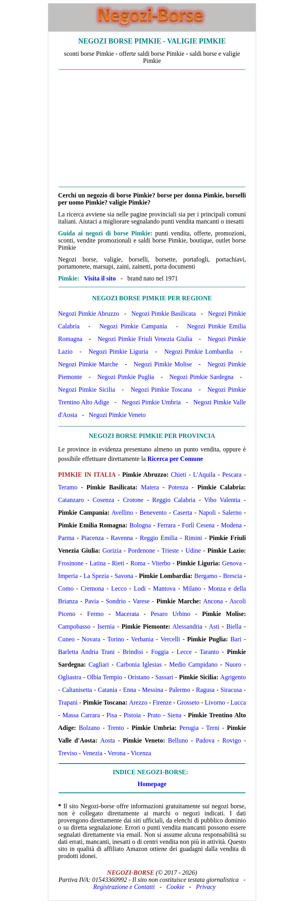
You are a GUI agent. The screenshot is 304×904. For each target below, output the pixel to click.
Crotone (133, 500)
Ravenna (122, 537)
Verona (116, 753)
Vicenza (141, 753)
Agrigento (233, 677)
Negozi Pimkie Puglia (125, 376)
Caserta (182, 512)
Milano (191, 588)
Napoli (207, 512)
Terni (213, 727)
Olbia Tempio (104, 677)
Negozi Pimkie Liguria (118, 351)
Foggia (160, 651)
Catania (107, 689)
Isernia (106, 626)
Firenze (162, 702)
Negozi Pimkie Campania (133, 326)
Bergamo (205, 575)
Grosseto (188, 702)
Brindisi (133, 651)
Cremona (92, 588)
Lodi (140, 588)
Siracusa (231, 689)
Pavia (92, 601)
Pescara (231, 474)
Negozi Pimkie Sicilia (86, 389)
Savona (123, 575)
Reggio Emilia (158, 537)
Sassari (164, 677)
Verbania (142, 639)
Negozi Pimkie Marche (88, 364)
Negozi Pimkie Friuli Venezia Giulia (144, 338)
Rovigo (231, 740)
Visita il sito (100, 278)
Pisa (111, 715)
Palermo (179, 689)
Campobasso (74, 626)
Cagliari (99, 664)
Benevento (153, 512)
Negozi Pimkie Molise (163, 364)
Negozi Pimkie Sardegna (201, 376)
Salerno (232, 512)
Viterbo (161, 563)
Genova (232, 563)
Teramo (68, 487)
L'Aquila (204, 474)
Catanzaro (71, 500)
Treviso (67, 753)
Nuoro (233, 664)
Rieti (118, 563)
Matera (150, 487)
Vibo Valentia (222, 500)
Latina (97, 563)
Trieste (170, 550)
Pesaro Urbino (170, 613)
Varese (141, 601)
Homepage (152, 784)
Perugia (189, 727)
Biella (233, 626)
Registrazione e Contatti (124, 886)
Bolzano (89, 727)
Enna (129, 689)
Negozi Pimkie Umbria (151, 402)
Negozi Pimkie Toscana (161, 389)
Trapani (68, 702)
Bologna (140, 525)
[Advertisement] (152, 128)
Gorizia (112, 550)
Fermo (95, 613)
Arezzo (138, 702)
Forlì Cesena (198, 525)
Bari (235, 639)
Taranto (209, 651)
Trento (115, 727)
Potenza (178, 487)
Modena (231, 525)
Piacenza (92, 537)
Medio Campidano (193, 664)
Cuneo (66, 639)
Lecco (119, 588)
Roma (137, 563)
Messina (152, 689)
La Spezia (96, 575)
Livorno (215, 702)
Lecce (184, 651)
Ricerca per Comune (175, 458)
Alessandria (187, 626)
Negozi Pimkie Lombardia (198, 351)
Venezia (92, 753)
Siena (174, 715)
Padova (205, 740)
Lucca (238, 702)
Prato (154, 715)
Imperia (68, 575)
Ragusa (205, 689)
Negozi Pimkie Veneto (117, 414)
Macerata (127, 613)
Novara (91, 639)
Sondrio (116, 601)
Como (66, 588)
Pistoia (132, 715)
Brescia (232, 575)
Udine (193, 550)
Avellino (122, 512)
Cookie (175, 886)
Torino (115, 639)
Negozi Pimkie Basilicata (163, 313)
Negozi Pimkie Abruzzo (88, 313)
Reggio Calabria (174, 500)
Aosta (107, 740)
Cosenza (103, 500)
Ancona (213, 601)
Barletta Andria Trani (86, 651)
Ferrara (166, 525)
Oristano (139, 677)
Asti (214, 626)
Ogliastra (70, 677)
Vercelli (170, 639)
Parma (66, 537)
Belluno (178, 740)
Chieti (178, 474)
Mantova (164, 588)
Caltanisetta (77, 689)
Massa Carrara (81, 715)
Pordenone (141, 550)
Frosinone (71, 563)
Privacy (206, 886)
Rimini (193, 537)
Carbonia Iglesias (139, 664)
